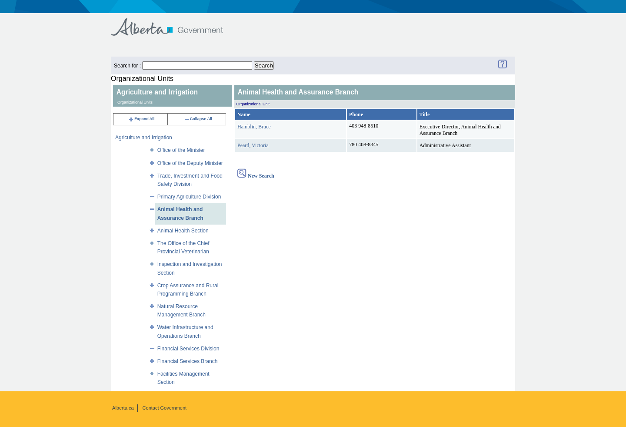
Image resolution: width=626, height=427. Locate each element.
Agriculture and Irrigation (143, 137)
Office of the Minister (181, 150)
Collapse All (198, 119)
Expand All (141, 119)
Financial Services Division (188, 349)
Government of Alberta (174, 22)
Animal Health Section (183, 231)
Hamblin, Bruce (254, 127)
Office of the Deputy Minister (190, 163)
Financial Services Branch (187, 361)
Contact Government (165, 407)
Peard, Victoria (253, 145)
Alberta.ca (123, 407)
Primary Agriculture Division (189, 197)
